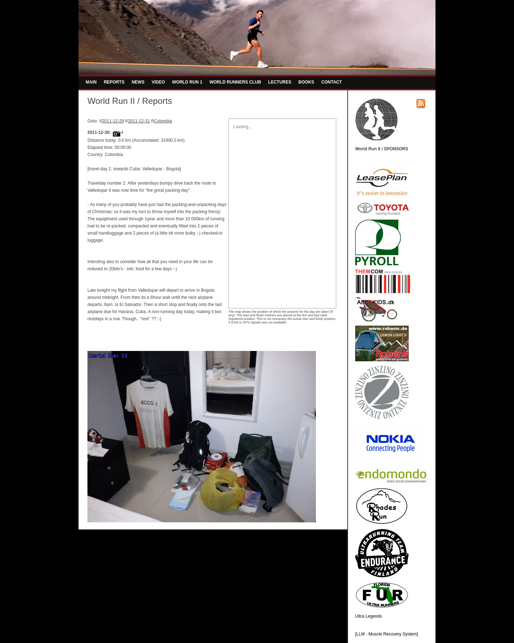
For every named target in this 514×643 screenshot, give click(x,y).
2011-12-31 (139, 121)
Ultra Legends (368, 616)
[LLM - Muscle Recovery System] (386, 634)
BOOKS (306, 82)
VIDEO (158, 82)
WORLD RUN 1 (187, 82)
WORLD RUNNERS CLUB (235, 82)
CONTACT (331, 82)
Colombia (163, 121)
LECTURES (279, 82)
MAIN (91, 82)
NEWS (138, 82)
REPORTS (114, 82)
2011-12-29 (113, 121)
